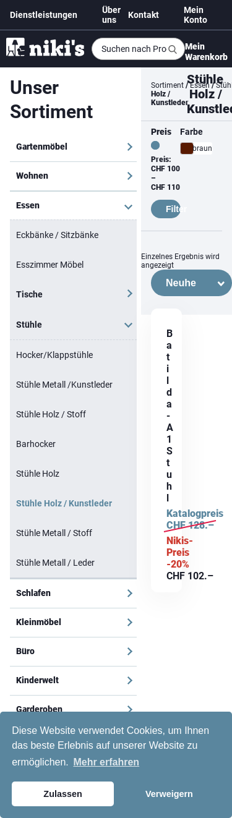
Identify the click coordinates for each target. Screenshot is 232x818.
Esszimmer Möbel (50, 265)
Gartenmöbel (41, 146)
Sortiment (167, 85)
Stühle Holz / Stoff (51, 414)
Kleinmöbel (38, 622)
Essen (28, 205)
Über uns (111, 15)
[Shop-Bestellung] (191, 283)
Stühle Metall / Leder (55, 563)
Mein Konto (195, 15)
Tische (29, 294)
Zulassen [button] (62, 794)
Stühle (29, 325)
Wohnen (32, 176)
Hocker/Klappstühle (54, 355)
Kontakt (143, 15)
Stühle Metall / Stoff (54, 533)
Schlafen (33, 593)
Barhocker (36, 444)
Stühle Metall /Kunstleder (64, 385)
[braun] (187, 148)
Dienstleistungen (43, 15)
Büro (25, 651)
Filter (173, 209)
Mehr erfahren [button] (106, 762)
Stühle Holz (37, 474)
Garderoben (39, 709)
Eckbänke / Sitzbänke (57, 235)
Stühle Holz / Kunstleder (64, 503)
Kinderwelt (37, 680)
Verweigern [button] (169, 794)
